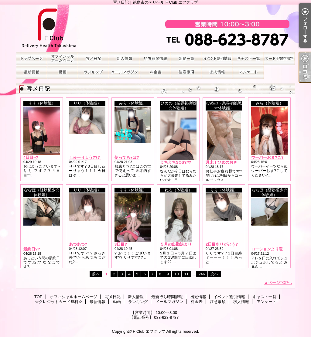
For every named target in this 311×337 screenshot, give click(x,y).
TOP (31, 58)
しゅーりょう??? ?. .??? (91, 157)
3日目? (120, 244)
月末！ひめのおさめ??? (227, 162)
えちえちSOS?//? (175, 162)
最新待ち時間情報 (155, 58)
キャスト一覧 (248, 58)
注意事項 (186, 72)
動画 (62, 72)
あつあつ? (78, 244)
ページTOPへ (280, 282)
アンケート (248, 72)
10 (176, 274)
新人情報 (124, 58)
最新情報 (31, 72)
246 (201, 274)
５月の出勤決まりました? (183, 244)
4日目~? (30, 157)
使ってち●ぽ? (126, 157)
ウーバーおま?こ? (267, 157)
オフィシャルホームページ (62, 58)
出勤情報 (186, 58)
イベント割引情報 (217, 58)
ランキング (93, 72)
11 (186, 274)
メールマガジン (124, 72)
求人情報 (217, 72)
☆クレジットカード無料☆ (279, 58)
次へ (214, 274)
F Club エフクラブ (149, 331)
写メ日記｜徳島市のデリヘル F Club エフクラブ (155, 28)
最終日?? (31, 249)
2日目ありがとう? (222, 244)
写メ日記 (93, 58)
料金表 (155, 72)
